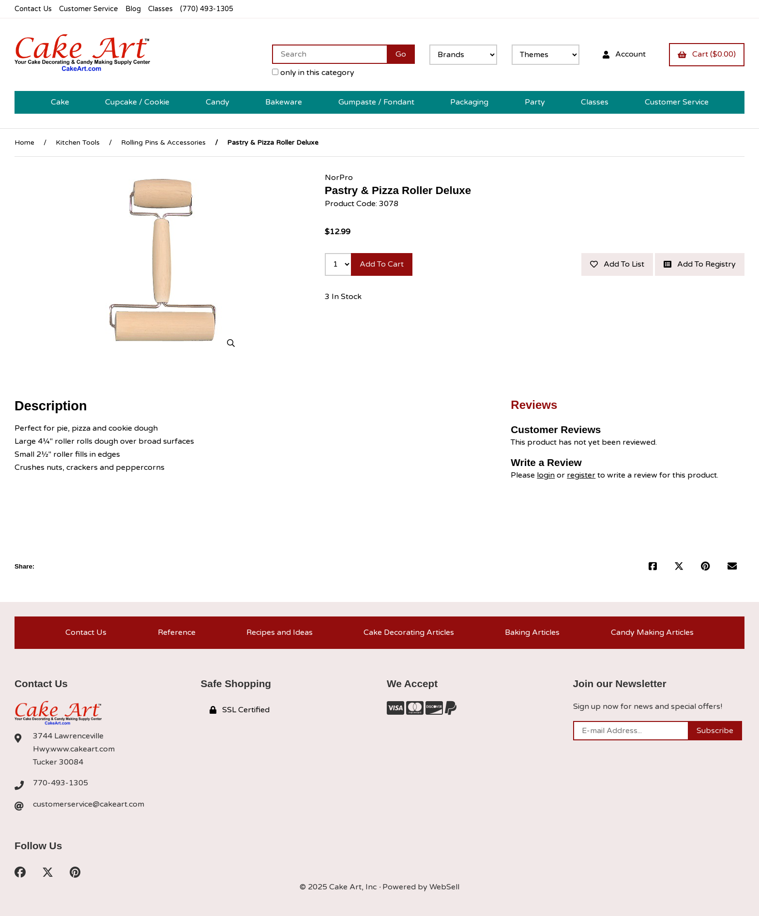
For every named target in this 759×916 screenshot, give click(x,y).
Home (24, 142)
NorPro (339, 177)
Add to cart (382, 264)
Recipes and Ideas (279, 632)
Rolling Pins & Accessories (163, 142)
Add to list (617, 264)
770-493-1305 (60, 783)
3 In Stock (343, 296)
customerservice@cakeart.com (88, 804)
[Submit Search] (401, 54)
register (581, 475)
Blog (133, 9)
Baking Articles (532, 632)
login (546, 475)
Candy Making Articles (652, 632)
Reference (177, 632)
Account (624, 54)
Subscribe (715, 731)
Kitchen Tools (78, 142)
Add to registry (700, 264)
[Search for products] (329, 54)
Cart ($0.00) (707, 54)
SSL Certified (240, 710)
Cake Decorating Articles (409, 632)
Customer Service (88, 9)
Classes (160, 9)
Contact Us (33, 9)
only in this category (313, 72)
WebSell (444, 887)
